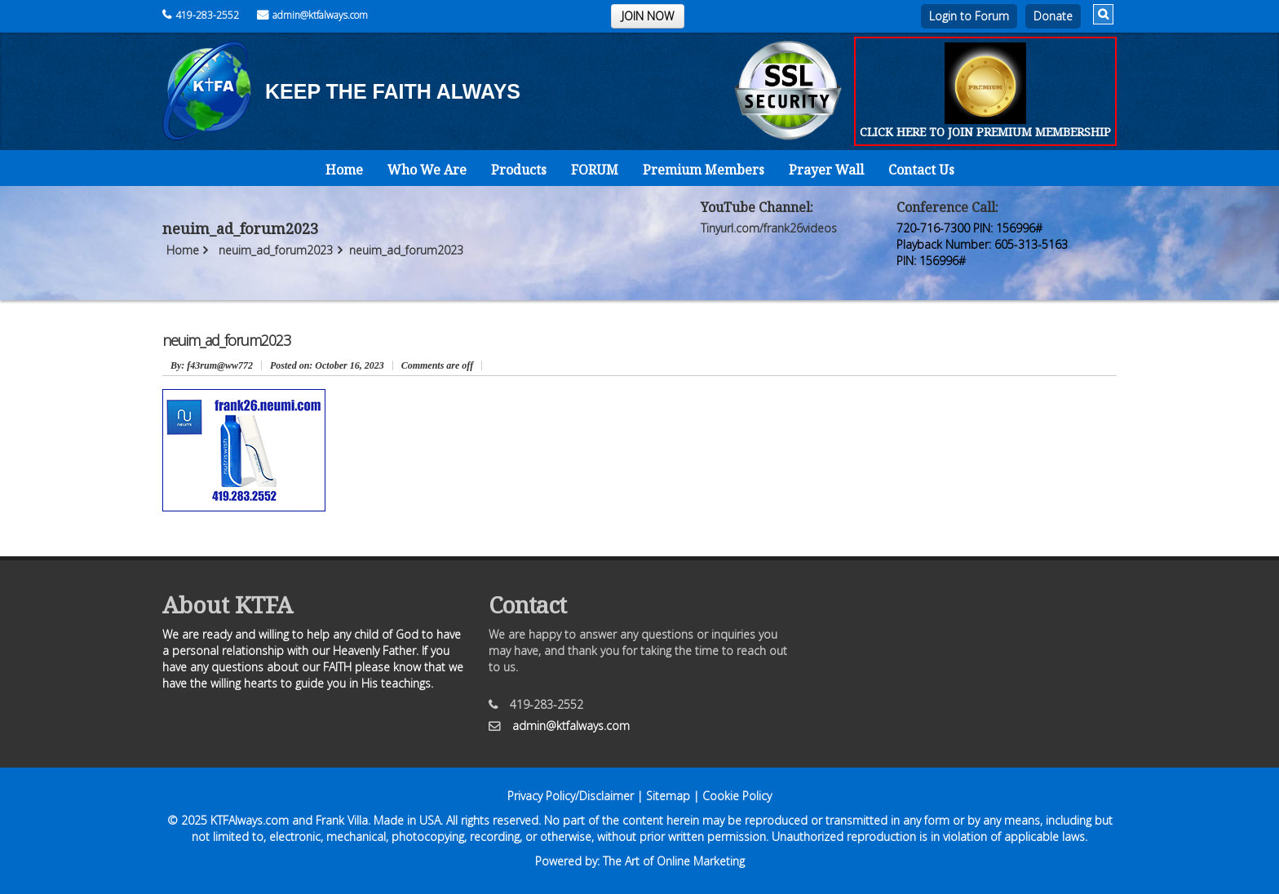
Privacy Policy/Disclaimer (570, 795)
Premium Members (703, 170)
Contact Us (921, 170)
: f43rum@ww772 (211, 365)
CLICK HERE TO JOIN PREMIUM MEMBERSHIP (985, 131)
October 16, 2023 (327, 365)
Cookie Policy (737, 795)
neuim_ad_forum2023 (276, 250)
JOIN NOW (648, 16)
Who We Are (427, 170)
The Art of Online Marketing (674, 861)
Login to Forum (969, 16)
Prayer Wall (826, 170)
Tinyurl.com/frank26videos (769, 228)
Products (519, 170)
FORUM (594, 170)
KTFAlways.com (249, 820)
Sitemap (668, 795)
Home (344, 170)
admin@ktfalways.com (312, 15)
